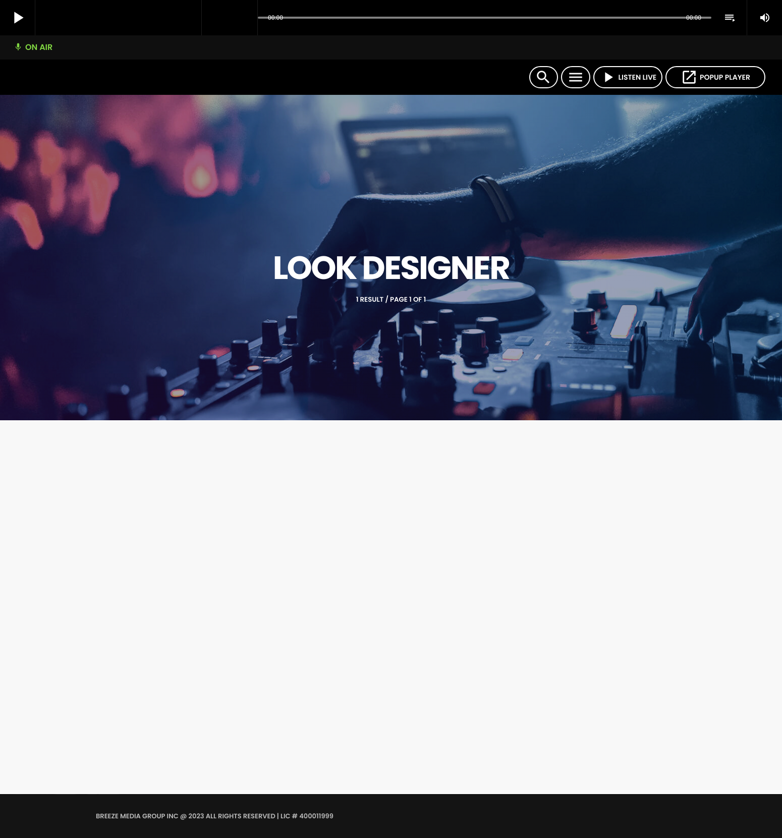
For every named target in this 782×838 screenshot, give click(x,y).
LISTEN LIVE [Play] (628, 77)
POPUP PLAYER (715, 77)
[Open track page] (247, 18)
